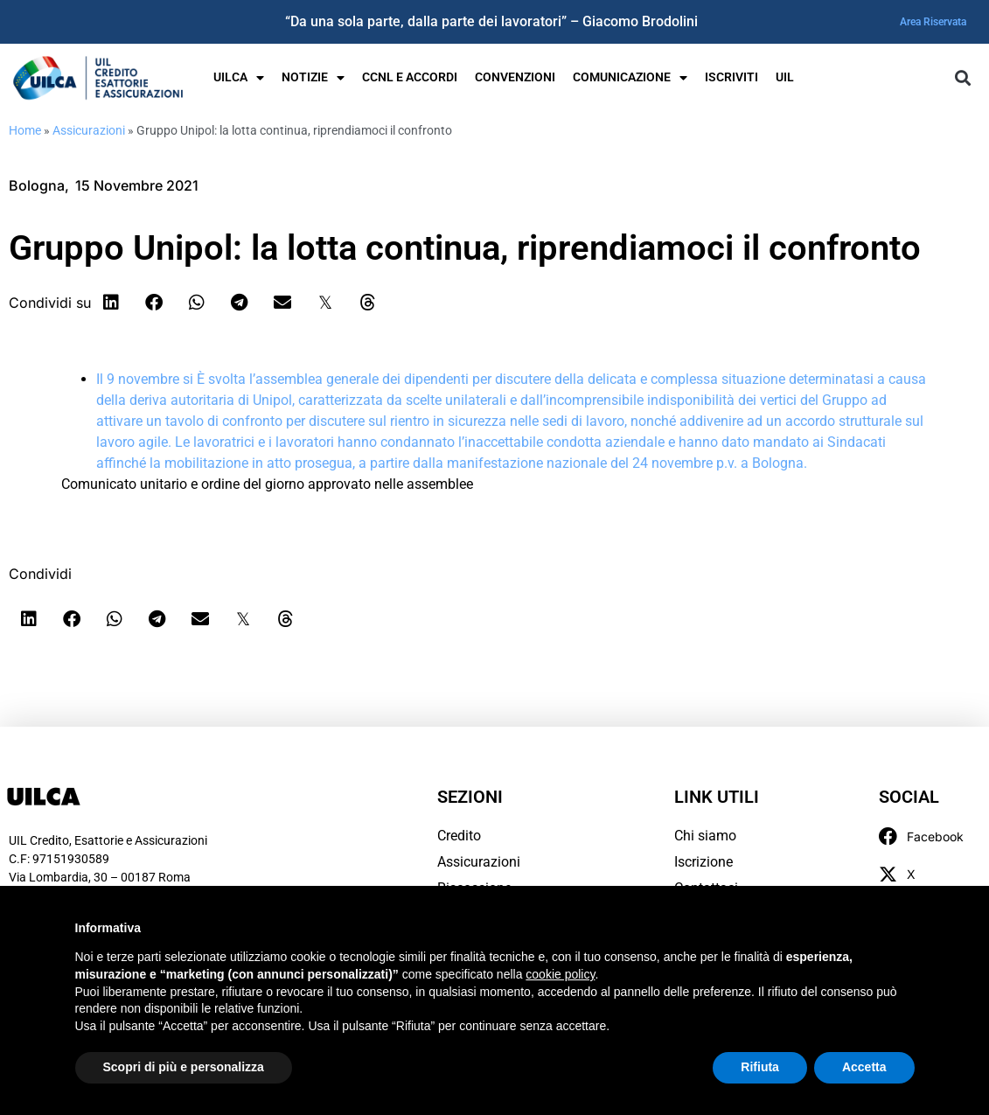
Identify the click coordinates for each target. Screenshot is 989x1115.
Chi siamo (705, 835)
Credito (459, 835)
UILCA (238, 78)
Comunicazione (630, 78)
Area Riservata (933, 22)
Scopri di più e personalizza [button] (183, 1067)
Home (25, 130)
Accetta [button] (864, 1067)
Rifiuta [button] (760, 1067)
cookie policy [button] (560, 974)
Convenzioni (515, 77)
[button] (962, 78)
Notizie (313, 78)
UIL (785, 77)
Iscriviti (731, 77)
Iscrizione (703, 862)
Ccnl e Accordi (409, 77)
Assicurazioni (88, 130)
